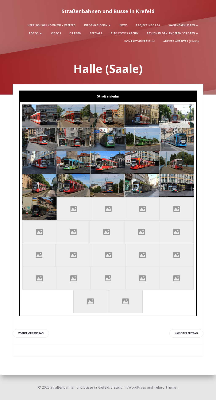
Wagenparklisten (184, 25)
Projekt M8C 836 (148, 25)
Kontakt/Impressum (139, 41)
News (124, 25)
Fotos (36, 33)
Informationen (97, 25)
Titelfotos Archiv (125, 33)
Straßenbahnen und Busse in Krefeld (108, 11)
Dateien (75, 33)
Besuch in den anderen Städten (173, 33)
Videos (56, 33)
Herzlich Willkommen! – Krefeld (52, 25)
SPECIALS (96, 33)
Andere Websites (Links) (181, 41)
